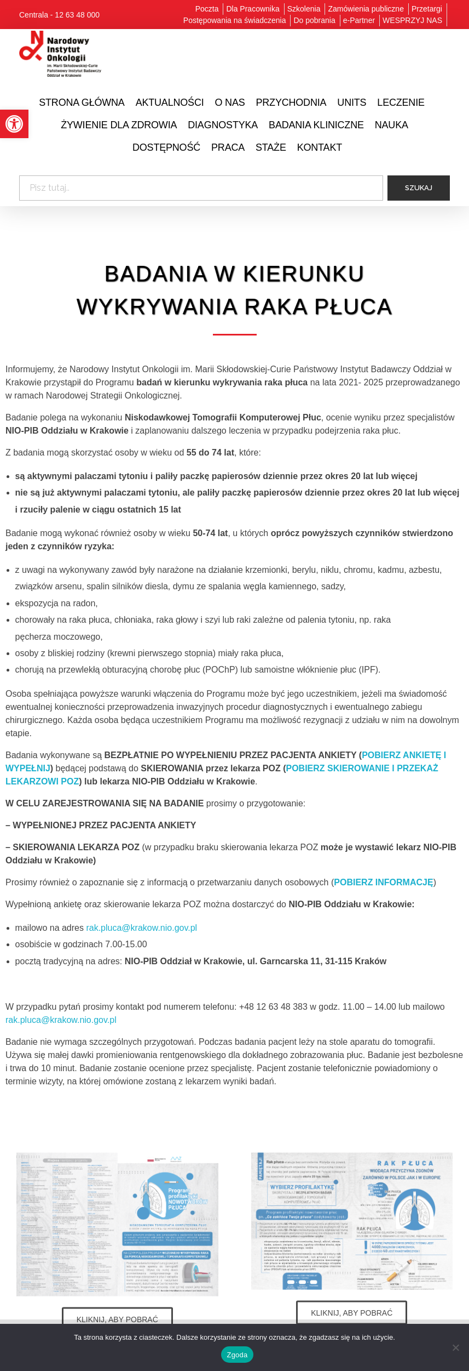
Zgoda (237, 1355)
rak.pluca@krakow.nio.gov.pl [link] (141, 927)
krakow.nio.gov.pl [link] (83, 1020)
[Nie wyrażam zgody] (455, 1347)
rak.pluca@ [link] (27, 1020)
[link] (14, 124)
